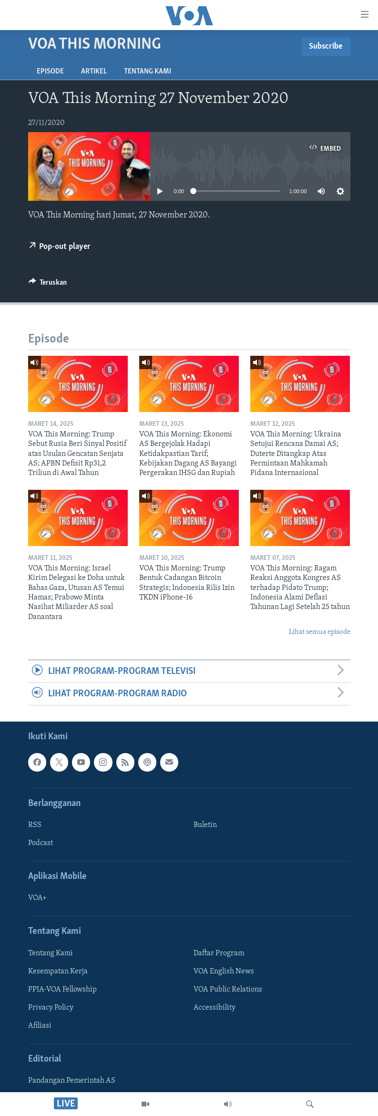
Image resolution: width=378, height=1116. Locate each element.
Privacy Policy (50, 1008)
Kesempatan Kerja (58, 971)
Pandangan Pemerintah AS (71, 1081)
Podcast (40, 843)
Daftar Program (219, 953)
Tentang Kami (147, 71)
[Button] (48, 285)
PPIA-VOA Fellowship (62, 989)
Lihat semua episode (319, 632)
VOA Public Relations (228, 989)
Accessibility (214, 1008)
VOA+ (37, 898)
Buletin (205, 825)
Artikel (94, 71)
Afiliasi (39, 1026)
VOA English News (224, 971)
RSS (34, 825)
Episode (50, 71)
